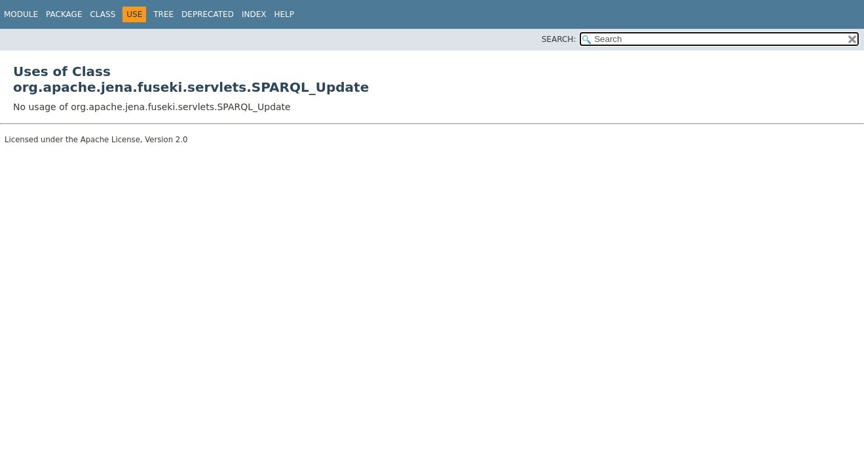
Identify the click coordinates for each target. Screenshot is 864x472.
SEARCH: (559, 39)
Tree (163, 14)
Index (254, 14)
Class (102, 14)
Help (284, 14)
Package (64, 14)
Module (21, 14)
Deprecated (207, 14)
